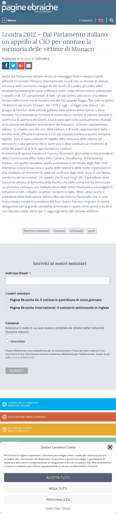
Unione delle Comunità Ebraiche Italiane (23, 404)
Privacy (66, 508)
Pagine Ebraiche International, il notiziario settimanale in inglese (59, 308)
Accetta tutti (58, 477)
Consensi (12, 323)
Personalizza (58, 500)
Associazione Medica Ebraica (26, 417)
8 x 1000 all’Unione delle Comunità (20, 429)
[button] (110, 447)
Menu (11, 20)
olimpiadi (76, 231)
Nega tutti (58, 489)
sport (91, 231)
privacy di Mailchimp (22, 357)
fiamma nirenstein (36, 231)
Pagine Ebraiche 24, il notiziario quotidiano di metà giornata (56, 300)
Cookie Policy (53, 508)
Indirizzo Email (18, 273)
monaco (59, 231)
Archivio (25, 59)
